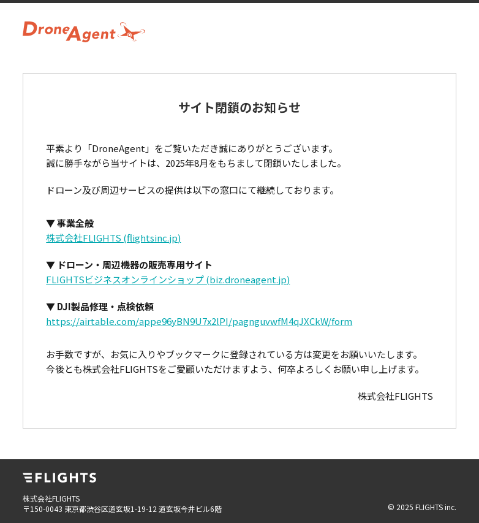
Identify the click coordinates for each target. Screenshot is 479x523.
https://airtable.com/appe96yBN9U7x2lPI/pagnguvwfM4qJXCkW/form (199, 321)
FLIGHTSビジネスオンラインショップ (168, 279)
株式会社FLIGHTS (113, 237)
